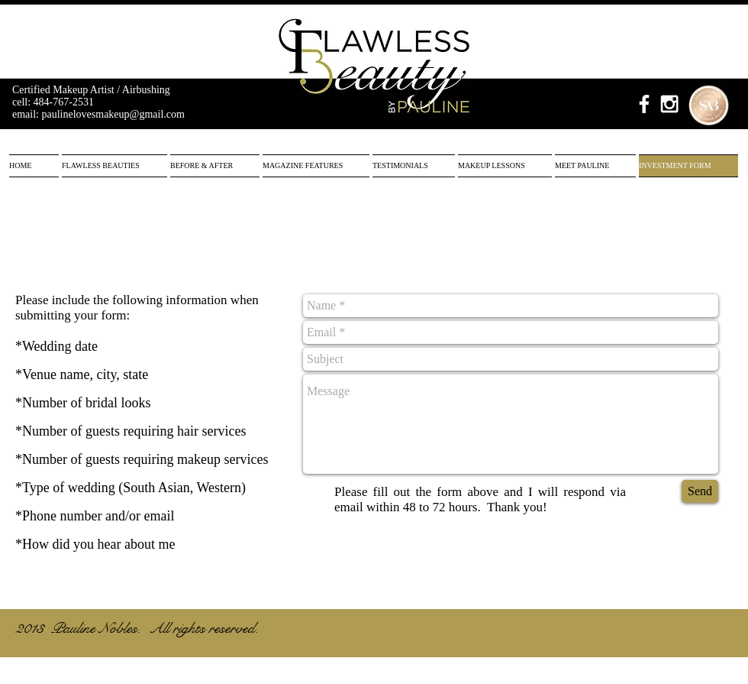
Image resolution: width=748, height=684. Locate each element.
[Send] (700, 491)
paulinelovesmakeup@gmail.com (113, 114)
